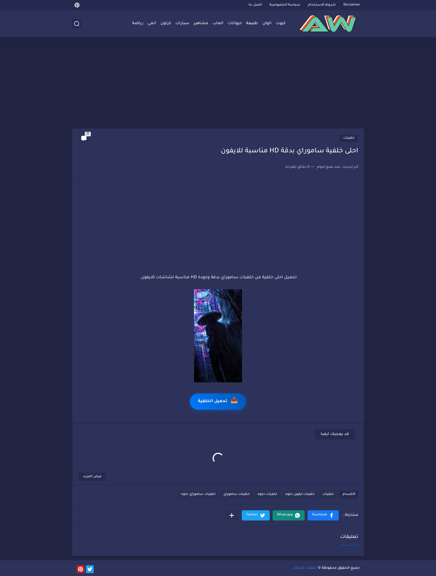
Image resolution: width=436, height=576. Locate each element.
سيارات (182, 23)
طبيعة (252, 23)
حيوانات (235, 23)
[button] (323, 515)
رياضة (137, 23)
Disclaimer (351, 5)
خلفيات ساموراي (236, 494)
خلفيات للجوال (305, 568)
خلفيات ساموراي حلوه (198, 494)
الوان (266, 23)
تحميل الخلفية (218, 401)
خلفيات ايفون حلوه (300, 494)
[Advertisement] (218, 83)
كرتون (165, 23)
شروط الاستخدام (322, 5)
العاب (218, 23)
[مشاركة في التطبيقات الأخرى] (232, 515)
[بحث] (76, 23)
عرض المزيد (92, 477)
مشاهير (201, 23)
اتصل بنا (255, 5)
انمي (152, 23)
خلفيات (348, 138)
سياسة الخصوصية (284, 5)
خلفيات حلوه (267, 494)
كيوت (280, 23)
